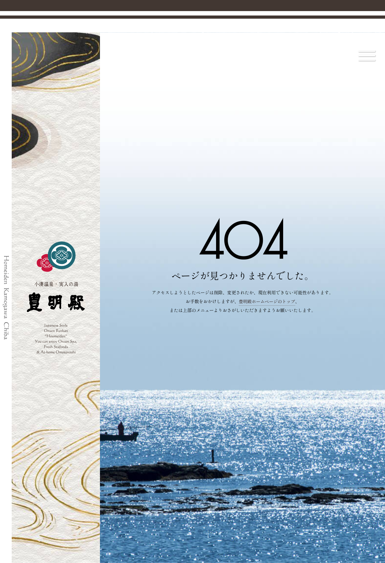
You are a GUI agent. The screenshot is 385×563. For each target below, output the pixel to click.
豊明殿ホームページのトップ (267, 301)
